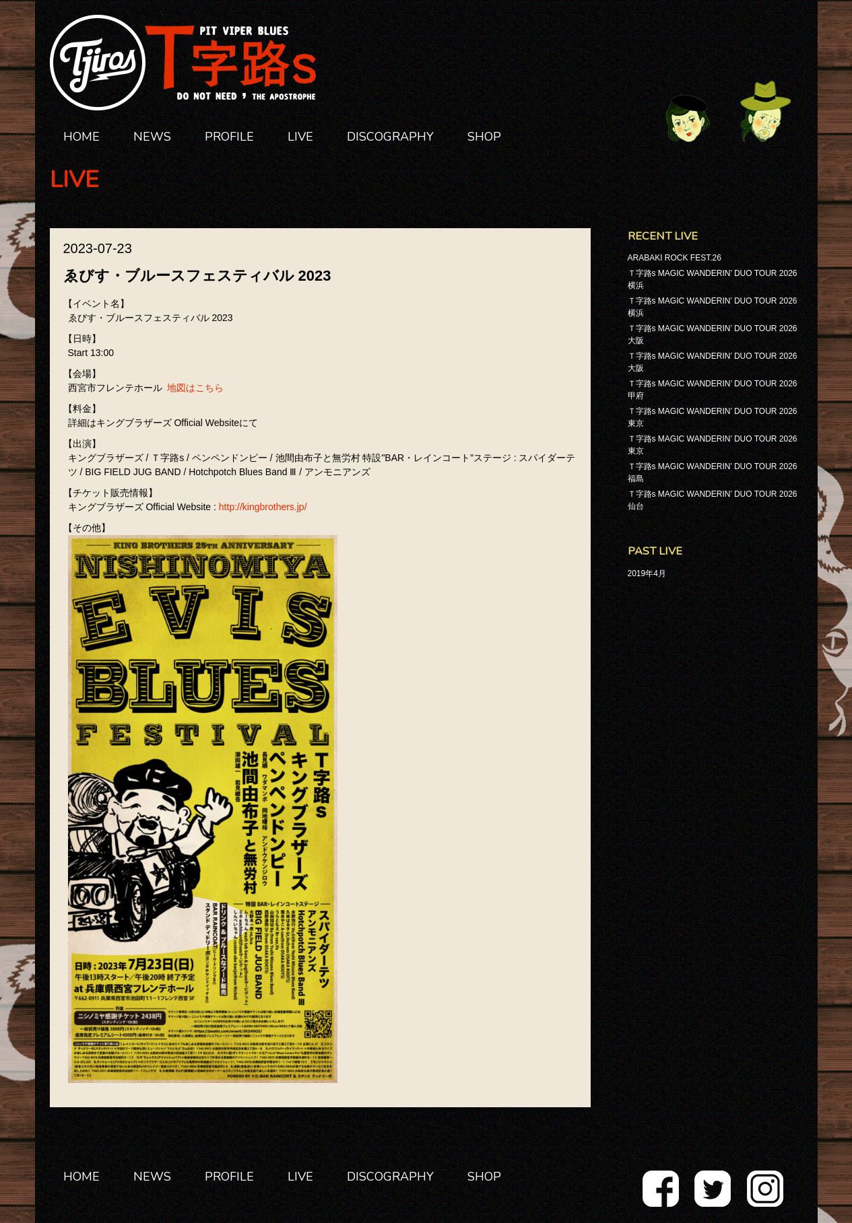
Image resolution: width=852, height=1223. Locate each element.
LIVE (300, 137)
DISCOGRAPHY (390, 137)
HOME (81, 137)
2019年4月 (647, 573)
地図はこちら (195, 387)
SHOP (484, 137)
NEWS (152, 137)
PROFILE (229, 137)
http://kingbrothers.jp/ (263, 506)
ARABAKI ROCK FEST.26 (674, 258)
